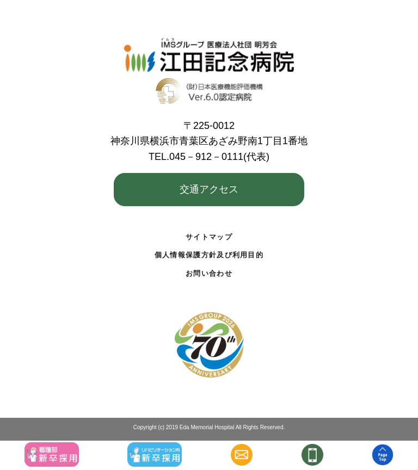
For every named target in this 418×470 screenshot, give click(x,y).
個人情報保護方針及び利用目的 (209, 255)
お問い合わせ (209, 273)
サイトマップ (209, 237)
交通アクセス (209, 189)
